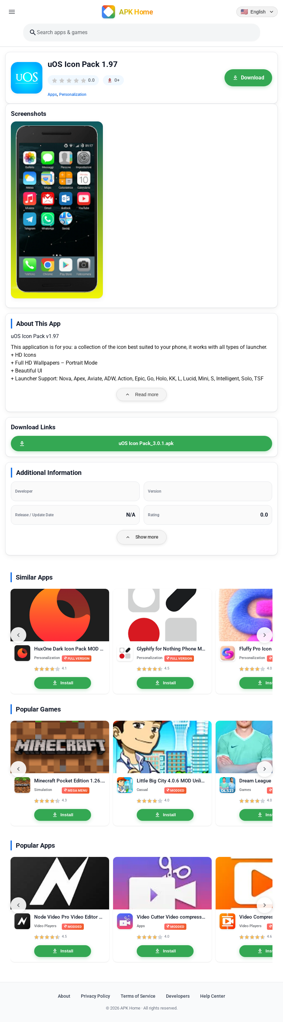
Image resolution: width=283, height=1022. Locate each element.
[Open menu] (11, 11)
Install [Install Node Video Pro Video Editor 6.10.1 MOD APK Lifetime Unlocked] (62, 951)
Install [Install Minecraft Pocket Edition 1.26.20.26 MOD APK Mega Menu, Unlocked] (62, 815)
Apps (52, 94)
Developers (178, 996)
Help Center (212, 996)
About (64, 996)
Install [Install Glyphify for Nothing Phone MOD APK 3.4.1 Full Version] (165, 683)
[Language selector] (257, 12)
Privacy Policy (95, 996)
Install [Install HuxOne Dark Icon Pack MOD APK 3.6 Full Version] (62, 683)
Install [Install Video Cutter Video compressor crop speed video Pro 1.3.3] (165, 951)
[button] (57, 209)
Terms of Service (138, 996)
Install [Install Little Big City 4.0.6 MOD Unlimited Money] (165, 815)
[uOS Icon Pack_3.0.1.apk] (141, 443)
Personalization (72, 94)
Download (248, 78)
